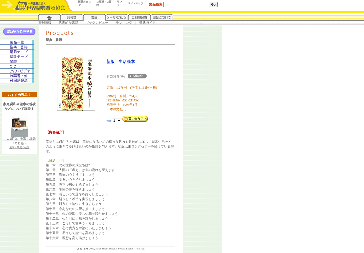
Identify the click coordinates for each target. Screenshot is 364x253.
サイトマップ (135, 3)
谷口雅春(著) (115, 76)
